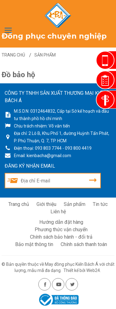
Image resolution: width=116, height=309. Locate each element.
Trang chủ (18, 204)
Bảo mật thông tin (34, 244)
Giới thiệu (46, 204)
